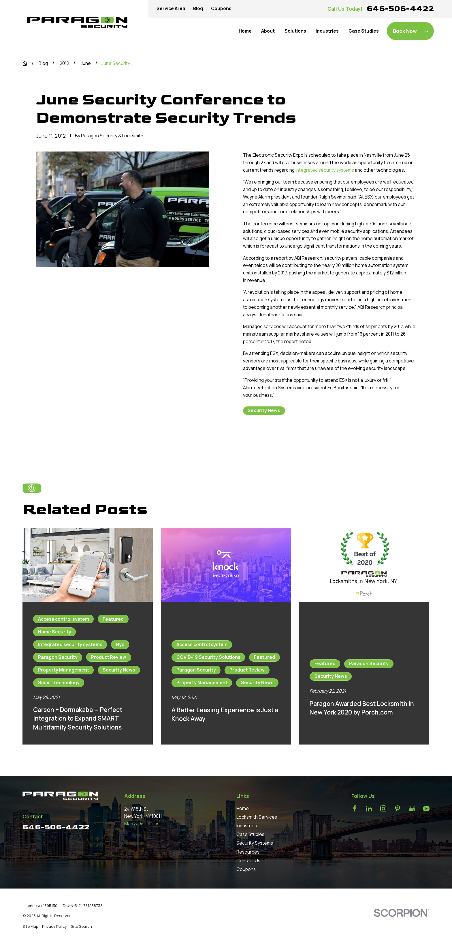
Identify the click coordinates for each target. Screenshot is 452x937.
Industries (246, 825)
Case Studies (250, 834)
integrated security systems (324, 170)
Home (242, 808)
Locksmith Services (256, 817)
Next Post (320, 441)
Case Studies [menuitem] (364, 31)
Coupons (221, 8)
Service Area (171, 8)
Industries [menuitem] (327, 31)
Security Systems (254, 843)
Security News (264, 410)
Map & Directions (141, 823)
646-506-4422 (400, 8)
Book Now (410, 30)
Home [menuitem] (245, 31)
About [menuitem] (268, 31)
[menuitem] (30, 926)
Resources (247, 852)
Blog (198, 8)
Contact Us (248, 860)
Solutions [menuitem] (295, 31)
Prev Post (267, 441)
